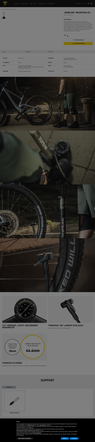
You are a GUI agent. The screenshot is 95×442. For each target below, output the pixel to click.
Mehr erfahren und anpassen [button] (25, 438)
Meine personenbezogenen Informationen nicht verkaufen (28, 430)
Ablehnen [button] (65, 438)
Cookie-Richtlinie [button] (42, 425)
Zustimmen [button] (74, 438)
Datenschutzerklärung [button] (36, 432)
